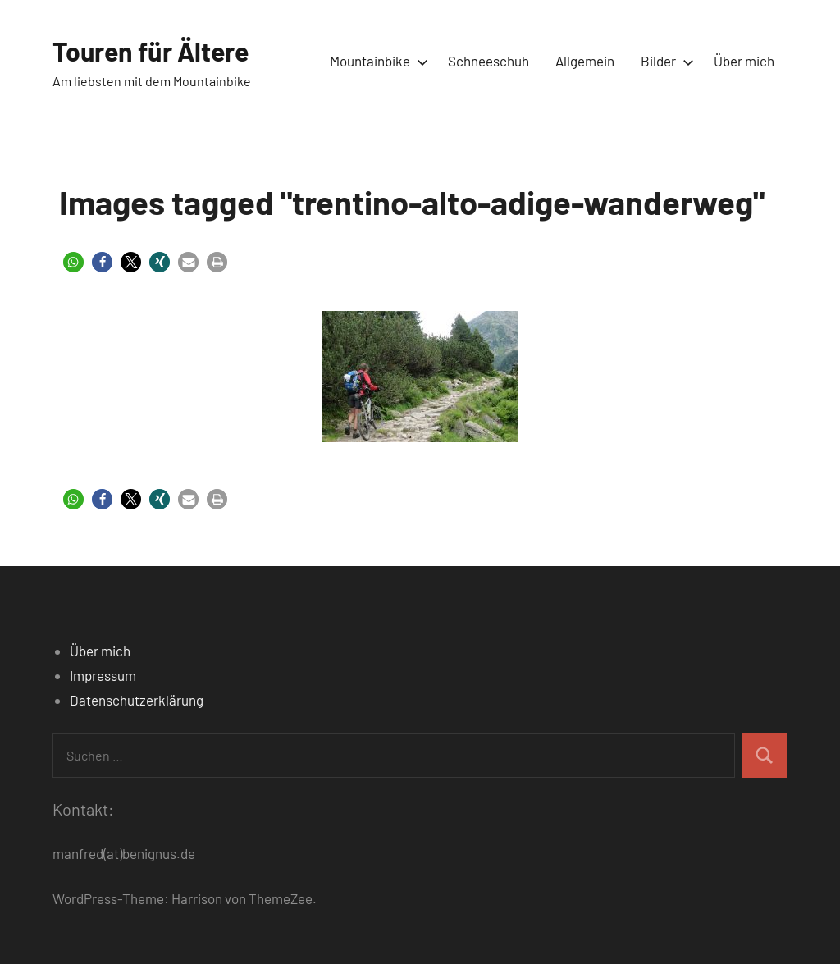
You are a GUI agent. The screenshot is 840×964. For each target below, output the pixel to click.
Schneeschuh (488, 61)
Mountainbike (376, 61)
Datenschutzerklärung (136, 700)
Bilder (664, 61)
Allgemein (584, 61)
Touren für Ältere (150, 50)
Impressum (103, 675)
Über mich (744, 61)
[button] (73, 262)
